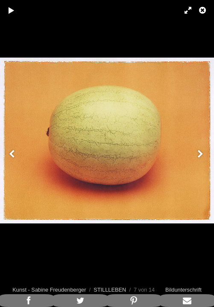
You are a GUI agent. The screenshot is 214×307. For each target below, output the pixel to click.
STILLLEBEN (110, 290)
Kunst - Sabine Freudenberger (49, 290)
